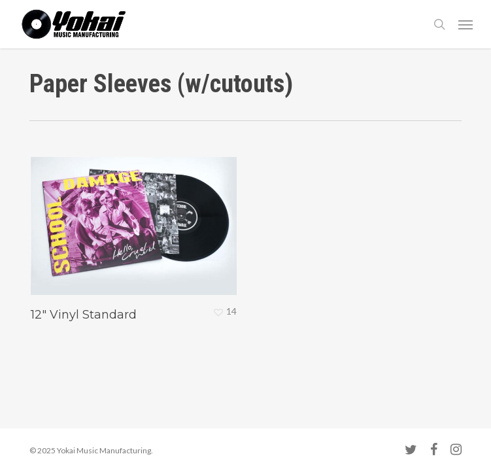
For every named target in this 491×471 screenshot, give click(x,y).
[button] (465, 24)
